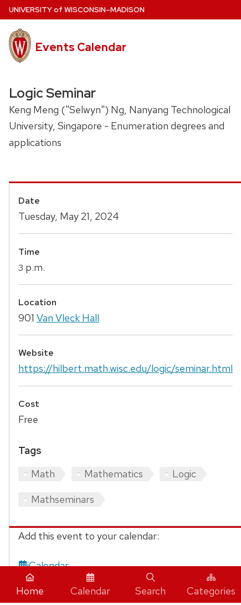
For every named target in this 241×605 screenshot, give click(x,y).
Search (150, 585)
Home (30, 585)
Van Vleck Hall (68, 317)
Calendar (90, 585)
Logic (184, 473)
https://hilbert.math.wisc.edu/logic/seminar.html (125, 368)
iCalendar (43, 565)
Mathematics (113, 473)
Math (43, 473)
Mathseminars (62, 499)
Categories (211, 585)
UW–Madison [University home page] (77, 9)
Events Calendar (80, 47)
